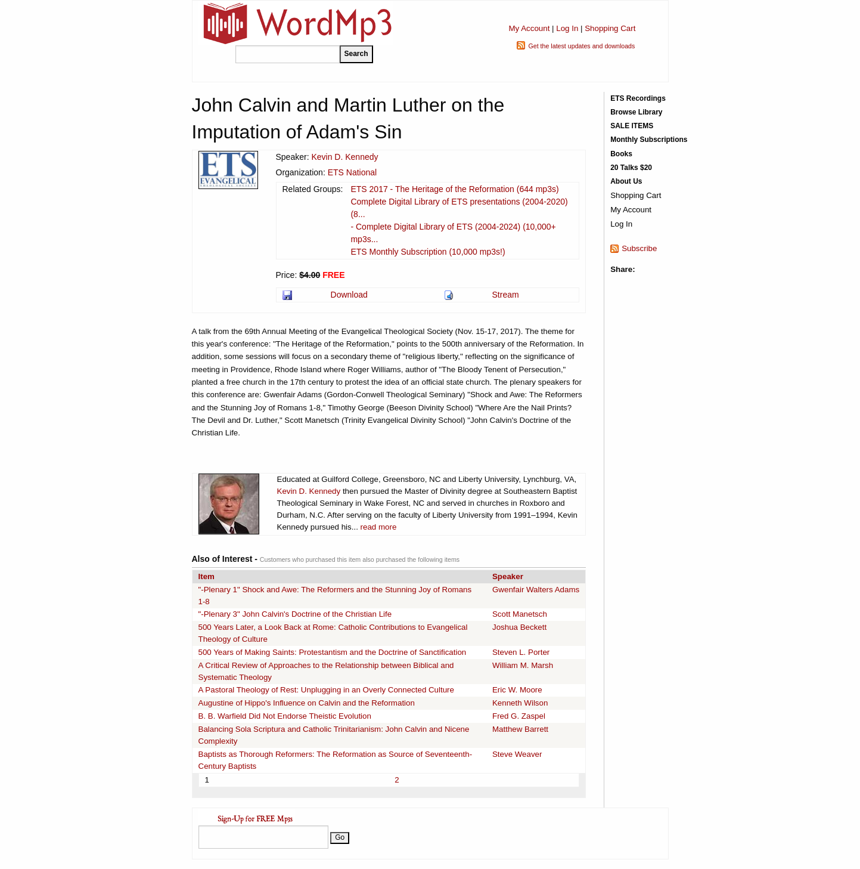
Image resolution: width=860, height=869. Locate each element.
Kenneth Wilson (520, 702)
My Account (528, 28)
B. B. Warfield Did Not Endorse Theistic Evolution (284, 716)
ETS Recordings (638, 98)
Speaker (507, 576)
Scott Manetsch (519, 614)
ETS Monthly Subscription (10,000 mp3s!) (427, 251)
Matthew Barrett (520, 729)
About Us (626, 181)
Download (349, 294)
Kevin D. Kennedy (344, 157)
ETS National (352, 172)
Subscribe (639, 248)
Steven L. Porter (520, 652)
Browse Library (636, 112)
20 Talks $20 (631, 167)
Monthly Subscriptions (648, 139)
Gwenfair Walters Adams (535, 589)
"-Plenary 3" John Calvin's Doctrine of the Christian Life (295, 614)
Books (621, 154)
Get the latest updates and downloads (581, 46)
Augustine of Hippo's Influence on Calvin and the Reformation (306, 702)
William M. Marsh (522, 665)
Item (206, 576)
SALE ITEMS (631, 126)
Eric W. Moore (517, 689)
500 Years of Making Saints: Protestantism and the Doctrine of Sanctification (332, 652)
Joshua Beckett (519, 627)
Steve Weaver (517, 754)
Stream (505, 294)
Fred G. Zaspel (518, 716)
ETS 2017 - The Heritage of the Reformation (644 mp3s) (454, 189)
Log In (567, 28)
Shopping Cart (610, 28)
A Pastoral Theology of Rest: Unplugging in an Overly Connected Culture (326, 689)
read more (379, 526)
